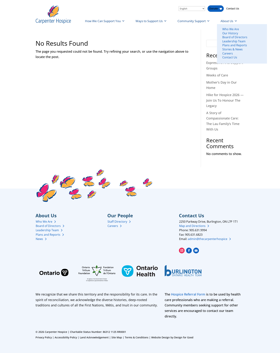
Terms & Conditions (136, 337)
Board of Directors (48, 226)
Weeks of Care (217, 75)
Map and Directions (192, 226)
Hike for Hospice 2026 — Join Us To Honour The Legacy (225, 100)
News (39, 239)
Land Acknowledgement (94, 337)
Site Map (116, 337)
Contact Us (232, 8)
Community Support (194, 21)
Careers (113, 226)
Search (238, 43)
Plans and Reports (48, 235)
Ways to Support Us (151, 21)
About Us (229, 21)
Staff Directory (117, 222)
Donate (213, 8)
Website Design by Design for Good (172, 337)
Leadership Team (47, 230)
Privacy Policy (44, 337)
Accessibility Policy (66, 337)
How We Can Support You (105, 21)
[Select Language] (192, 8)
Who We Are (44, 222)
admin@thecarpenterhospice (207, 239)
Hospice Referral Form (188, 294)
